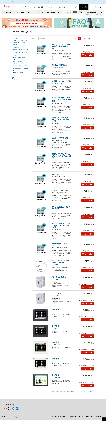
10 (89, 38)
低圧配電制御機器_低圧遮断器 (20, 66)
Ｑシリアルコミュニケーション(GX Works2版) (61, 46)
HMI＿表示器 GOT (17, 55)
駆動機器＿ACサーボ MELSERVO (20, 49)
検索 (75, 12)
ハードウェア (20, 12)
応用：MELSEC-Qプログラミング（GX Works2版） (61, 99)
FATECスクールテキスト (18, 72)
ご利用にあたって (86, 417)
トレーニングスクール (53, 12)
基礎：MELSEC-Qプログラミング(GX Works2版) (61, 156)
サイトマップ (97, 417)
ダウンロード (61, 7)
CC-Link (55, 174)
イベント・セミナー (72, 7)
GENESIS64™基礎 (59, 64)
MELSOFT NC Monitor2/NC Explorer (61, 261)
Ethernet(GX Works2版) (60, 244)
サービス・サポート (50, 7)
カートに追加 (88, 55)
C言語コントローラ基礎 (61, 81)
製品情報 (40, 7)
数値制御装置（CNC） (18, 47)
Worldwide (95, 7)
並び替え (34, 38)
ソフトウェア (31, 12)
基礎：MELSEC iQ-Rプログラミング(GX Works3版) (61, 119)
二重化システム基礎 (60, 190)
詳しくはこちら (90, 391)
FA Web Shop (84, 7)
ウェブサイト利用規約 (58, 417)
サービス (41, 12)
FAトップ (23, 7)
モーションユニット (60, 277)
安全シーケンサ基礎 (60, 137)
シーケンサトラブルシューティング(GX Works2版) (61, 225)
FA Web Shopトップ (9, 12)
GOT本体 (55, 309)
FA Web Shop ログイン (95, 12)
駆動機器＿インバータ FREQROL (20, 52)
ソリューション (31, 7)
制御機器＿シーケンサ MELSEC (20, 40)
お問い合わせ (99, 15)
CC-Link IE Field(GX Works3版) (61, 208)
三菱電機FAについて (89, 15)
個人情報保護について (73, 417)
